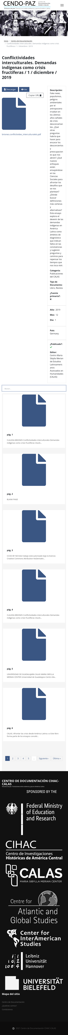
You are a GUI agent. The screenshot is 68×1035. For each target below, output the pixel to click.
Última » (57, 758)
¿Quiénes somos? (9, 1006)
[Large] (34, 388)
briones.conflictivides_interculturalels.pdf (21, 117)
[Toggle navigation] (62, 5)
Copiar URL (35, 95)
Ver (24, 89)
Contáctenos (7, 1009)
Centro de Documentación (21, 41)
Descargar (10, 89)
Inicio (6, 41)
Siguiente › (44, 758)
